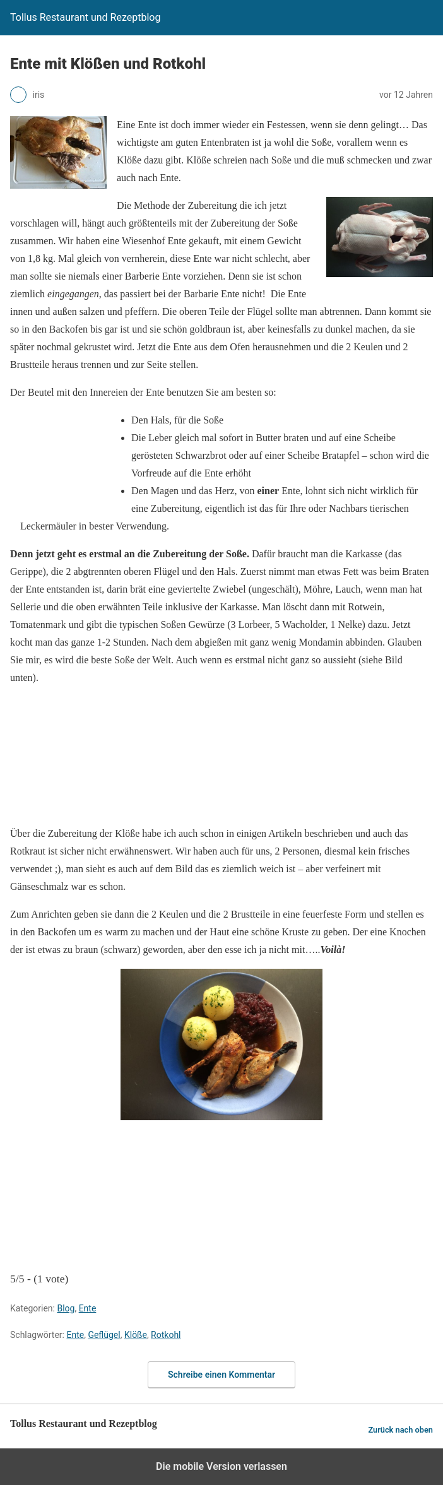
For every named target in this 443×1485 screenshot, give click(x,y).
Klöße (135, 1335)
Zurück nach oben (400, 1430)
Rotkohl (165, 1335)
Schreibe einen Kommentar (221, 1375)
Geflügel (104, 1335)
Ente (88, 1308)
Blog (65, 1308)
